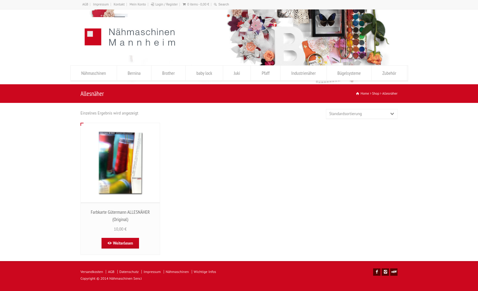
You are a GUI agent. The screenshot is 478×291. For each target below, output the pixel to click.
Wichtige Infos (205, 271)
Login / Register (166, 4)
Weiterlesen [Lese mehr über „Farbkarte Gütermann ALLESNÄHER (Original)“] (123, 243)
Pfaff (265, 73)
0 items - (198, 4)
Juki (237, 73)
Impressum (101, 4)
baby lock (204, 73)
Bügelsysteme (349, 73)
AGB (85, 4)
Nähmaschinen (93, 73)
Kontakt (119, 4)
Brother (168, 73)
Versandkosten (91, 271)
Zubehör (389, 73)
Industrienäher (303, 73)
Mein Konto (138, 4)
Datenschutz (129, 271)
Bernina (134, 73)
